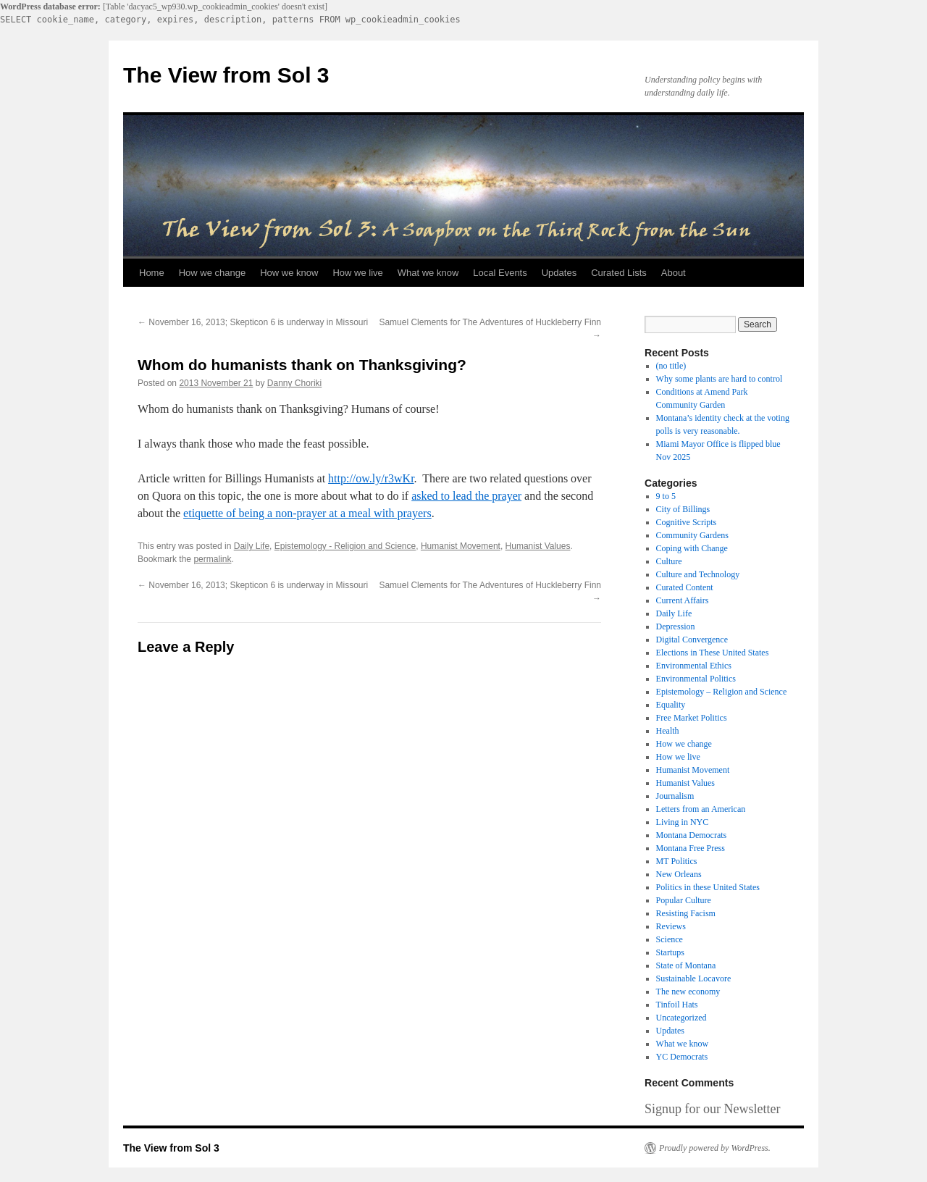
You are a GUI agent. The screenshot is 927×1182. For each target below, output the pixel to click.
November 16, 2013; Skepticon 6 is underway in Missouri (253, 322)
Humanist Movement (460, 546)
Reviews (671, 926)
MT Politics (676, 861)
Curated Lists (619, 272)
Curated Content (684, 587)
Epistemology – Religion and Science (721, 692)
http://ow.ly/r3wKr (371, 478)
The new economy (688, 991)
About (673, 272)
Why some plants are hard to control (719, 379)
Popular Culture (683, 900)
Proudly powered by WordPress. (715, 1148)
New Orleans (679, 874)
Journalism (675, 796)
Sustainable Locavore (693, 978)
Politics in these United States (708, 887)
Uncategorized (681, 1018)
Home (151, 272)
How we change (212, 272)
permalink (212, 559)
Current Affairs (682, 600)
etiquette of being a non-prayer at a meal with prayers (307, 513)
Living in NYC (682, 822)
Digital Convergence (692, 639)
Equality (671, 705)
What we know (428, 272)
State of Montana (686, 965)
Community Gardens (692, 535)
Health (667, 731)
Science (669, 939)
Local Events (500, 272)
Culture (669, 561)
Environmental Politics (696, 679)
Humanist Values (538, 546)
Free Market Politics (691, 718)
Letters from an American (701, 809)
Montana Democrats (691, 835)
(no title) (671, 366)
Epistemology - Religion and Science (345, 546)
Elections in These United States (712, 652)
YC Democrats (682, 1057)
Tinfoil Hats (677, 1004)
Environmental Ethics (693, 666)
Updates (559, 272)
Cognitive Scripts (686, 522)
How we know (289, 272)
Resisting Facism (686, 913)
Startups (670, 952)
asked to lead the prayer (466, 496)
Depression (675, 626)
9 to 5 (666, 496)
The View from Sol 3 (226, 75)
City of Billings (683, 509)
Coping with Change (692, 548)
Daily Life (251, 546)
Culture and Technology (698, 574)
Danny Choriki (294, 383)
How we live (357, 272)
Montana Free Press (690, 848)
